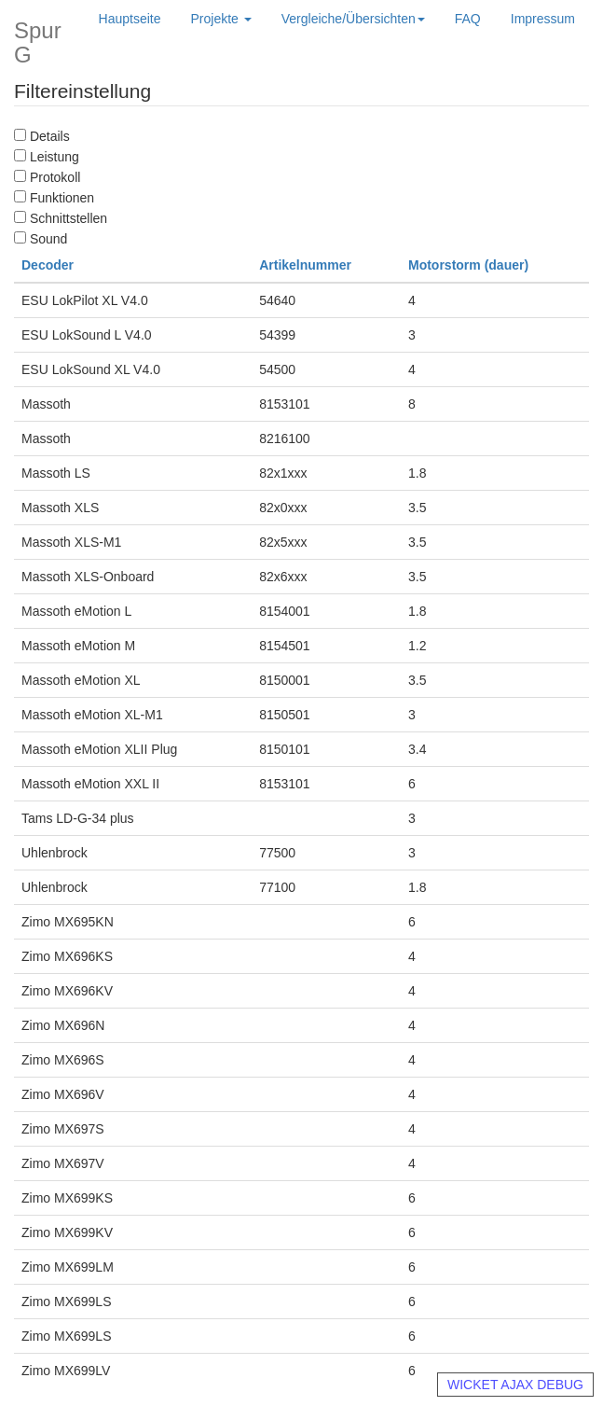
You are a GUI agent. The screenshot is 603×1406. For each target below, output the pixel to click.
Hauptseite (130, 18)
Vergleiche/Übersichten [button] (353, 18)
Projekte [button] (221, 18)
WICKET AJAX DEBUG (515, 1384)
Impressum (543, 18)
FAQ (468, 18)
